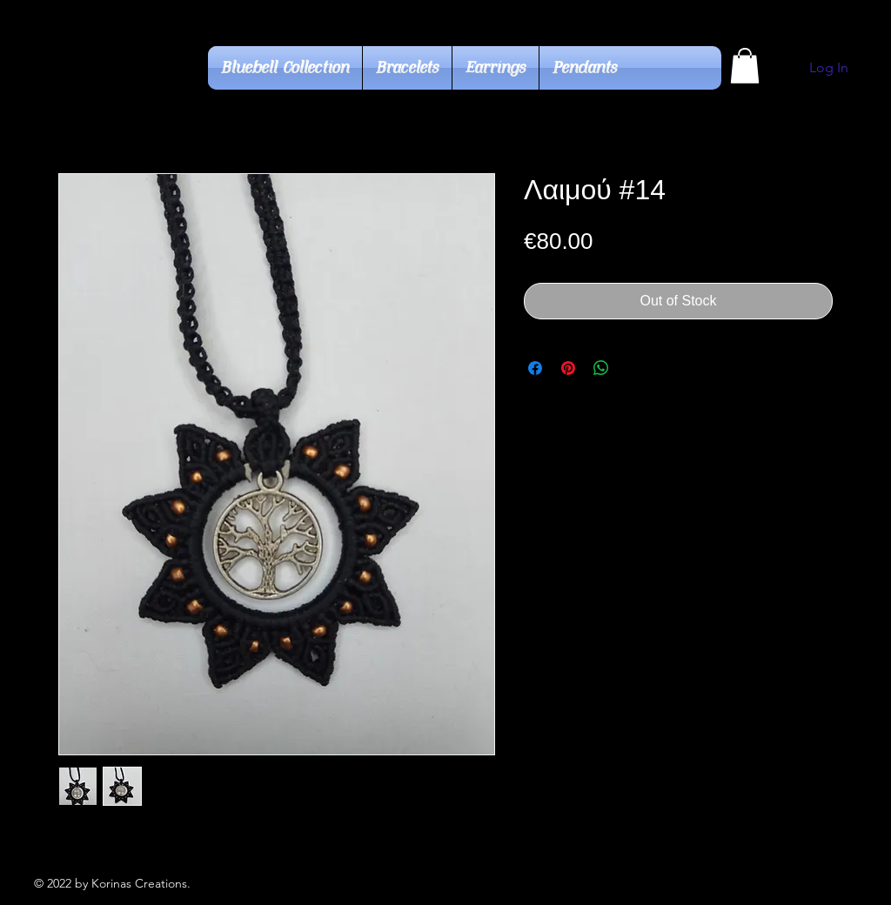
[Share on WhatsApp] (601, 368)
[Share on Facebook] (535, 368)
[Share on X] (634, 368)
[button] (745, 66)
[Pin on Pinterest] (568, 368)
